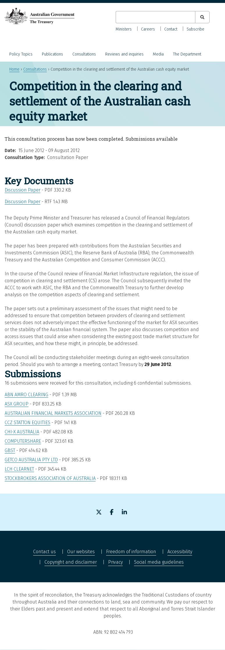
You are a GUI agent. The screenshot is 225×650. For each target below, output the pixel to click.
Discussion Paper (22, 190)
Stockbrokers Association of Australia (50, 478)
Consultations (84, 54)
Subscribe (195, 29)
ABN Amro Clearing (26, 394)
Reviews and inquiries (124, 54)
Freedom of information (131, 551)
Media (158, 54)
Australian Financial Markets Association (53, 413)
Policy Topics (21, 54)
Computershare (23, 441)
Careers (148, 29)
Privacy (115, 562)
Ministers (124, 29)
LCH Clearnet (19, 469)
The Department (187, 54)
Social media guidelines (159, 562)
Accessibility (179, 551)
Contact (170, 29)
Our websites (81, 551)
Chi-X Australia (22, 432)
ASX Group (16, 404)
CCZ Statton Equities (27, 422)
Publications (52, 54)
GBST (10, 450)
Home (14, 69)
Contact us (44, 551)
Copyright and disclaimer (70, 562)
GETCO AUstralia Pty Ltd (31, 459)
